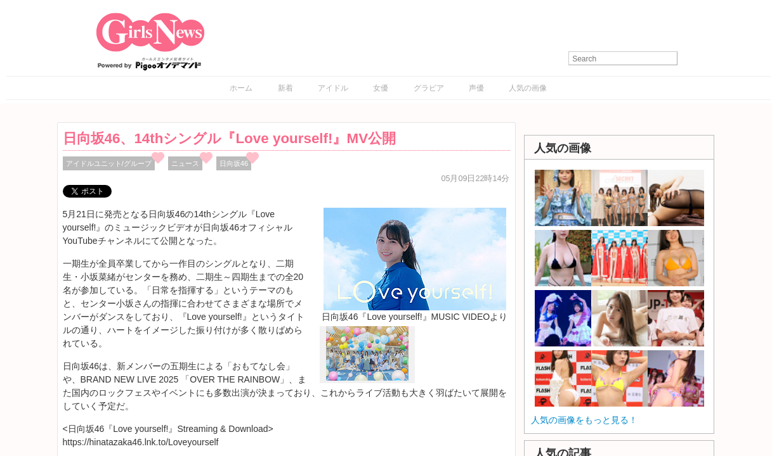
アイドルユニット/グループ (109, 163)
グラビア (429, 88)
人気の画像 (528, 88)
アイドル (333, 88)
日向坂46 (234, 163)
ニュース (185, 163)
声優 (476, 88)
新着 (285, 88)
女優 (380, 88)
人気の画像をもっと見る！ (584, 420)
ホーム (241, 88)
